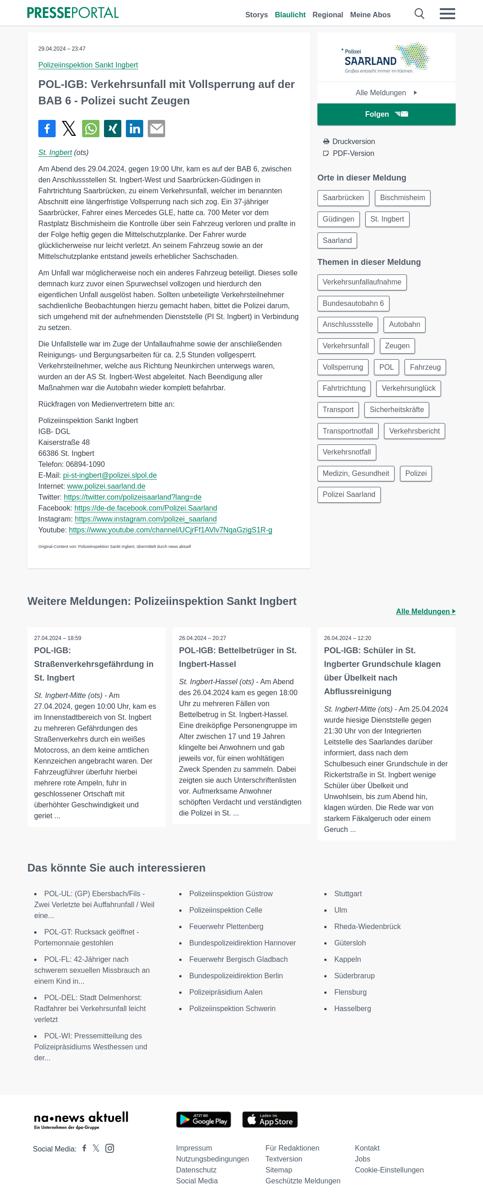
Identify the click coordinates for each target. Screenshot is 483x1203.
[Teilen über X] (69, 128)
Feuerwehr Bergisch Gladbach (238, 959)
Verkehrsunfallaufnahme (362, 284)
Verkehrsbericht (416, 437)
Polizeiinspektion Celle (225, 910)
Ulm (340, 910)
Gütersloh (350, 943)
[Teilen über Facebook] (47, 128)
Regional (327, 15)
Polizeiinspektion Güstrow (231, 894)
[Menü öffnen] (447, 13)
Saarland (338, 242)
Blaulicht (290, 15)
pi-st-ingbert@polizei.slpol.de (110, 475)
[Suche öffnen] (420, 13)
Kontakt (367, 1148)
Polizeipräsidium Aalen (226, 992)
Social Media (197, 1181)
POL (388, 372)
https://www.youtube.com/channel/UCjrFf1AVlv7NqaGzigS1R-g (170, 530)
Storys (256, 15)
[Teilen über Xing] (112, 128)
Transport (338, 415)
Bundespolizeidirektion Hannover (242, 943)
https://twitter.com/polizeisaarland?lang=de (133, 497)
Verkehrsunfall (346, 350)
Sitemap (278, 1170)
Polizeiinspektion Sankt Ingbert (88, 65)
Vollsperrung (343, 372)
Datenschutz (196, 1170)
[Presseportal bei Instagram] (107, 1147)
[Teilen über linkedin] (134, 128)
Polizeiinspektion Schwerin (232, 1008)
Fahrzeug (428, 372)
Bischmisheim (404, 198)
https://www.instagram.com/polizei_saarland (146, 519)
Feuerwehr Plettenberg (226, 926)
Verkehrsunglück (410, 394)
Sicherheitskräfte (399, 415)
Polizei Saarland (349, 503)
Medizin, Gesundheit (356, 481)
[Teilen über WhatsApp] (90, 128)
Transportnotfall (348, 437)
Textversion (283, 1159)
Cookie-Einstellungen (389, 1170)
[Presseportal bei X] (93, 1149)
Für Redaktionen (292, 1148)
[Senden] (156, 128)
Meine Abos (370, 15)
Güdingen (339, 220)
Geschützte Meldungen (303, 1181)
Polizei (418, 481)
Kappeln (347, 959)
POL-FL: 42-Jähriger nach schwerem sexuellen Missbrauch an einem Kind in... (92, 970)
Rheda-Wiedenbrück (367, 926)
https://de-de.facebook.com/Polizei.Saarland (145, 508)
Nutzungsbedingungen (212, 1159)
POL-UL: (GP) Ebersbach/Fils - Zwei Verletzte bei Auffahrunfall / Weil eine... (94, 904)
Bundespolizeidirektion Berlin (236, 976)
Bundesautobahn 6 (353, 306)
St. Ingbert (55, 152)
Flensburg (350, 992)
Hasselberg (352, 1008)
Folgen (386, 114)
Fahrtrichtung (344, 394)
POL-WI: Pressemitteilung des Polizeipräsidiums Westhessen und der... (90, 1047)
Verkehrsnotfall (347, 459)
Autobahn (406, 328)
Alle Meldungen (386, 93)
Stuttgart (348, 894)
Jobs (362, 1159)
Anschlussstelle (348, 328)
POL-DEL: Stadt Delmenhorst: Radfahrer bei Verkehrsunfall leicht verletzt (90, 1008)
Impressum (194, 1148)
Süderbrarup (354, 976)
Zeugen (399, 350)
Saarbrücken (344, 198)
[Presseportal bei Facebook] (82, 1149)
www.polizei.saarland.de (106, 486)
